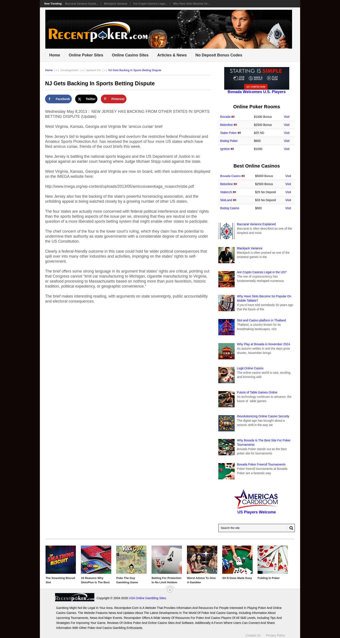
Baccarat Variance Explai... (81, 3)
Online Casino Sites (130, 55)
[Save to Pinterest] (113, 99)
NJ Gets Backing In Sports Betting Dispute (134, 70)
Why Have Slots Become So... (191, 3)
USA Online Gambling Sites (147, 598)
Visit (286, 116)
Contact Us (253, 635)
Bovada (225, 116)
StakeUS (226, 192)
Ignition (225, 149)
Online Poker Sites (86, 55)
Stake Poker (228, 133)
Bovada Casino (230, 176)
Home (54, 55)
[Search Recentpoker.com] (256, 528)
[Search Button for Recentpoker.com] (290, 528)
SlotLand (226, 200)
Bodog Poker (229, 141)
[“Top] (170, 590)
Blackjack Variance (115, 3)
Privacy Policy (275, 635)
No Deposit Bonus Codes (218, 55)
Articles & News (172, 55)
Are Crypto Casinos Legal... (150, 3)
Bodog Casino (229, 208)
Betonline (226, 125)
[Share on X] (86, 99)
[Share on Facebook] (58, 99)
